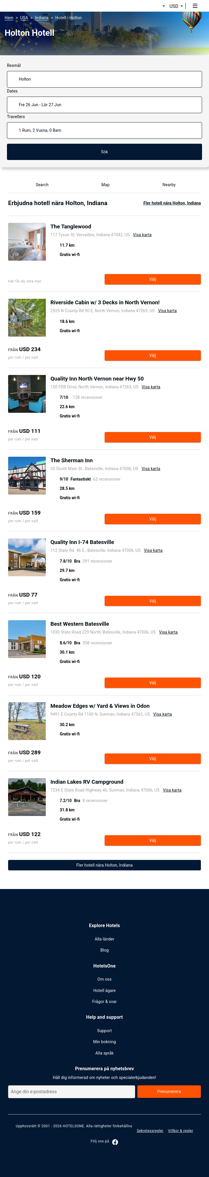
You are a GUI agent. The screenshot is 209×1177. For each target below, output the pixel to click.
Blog (104, 950)
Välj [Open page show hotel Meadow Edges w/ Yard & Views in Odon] (152, 758)
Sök (104, 152)
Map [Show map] (102, 184)
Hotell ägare (104, 990)
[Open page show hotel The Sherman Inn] (105, 461)
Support (104, 1030)
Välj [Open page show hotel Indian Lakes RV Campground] (152, 840)
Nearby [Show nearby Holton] (166, 184)
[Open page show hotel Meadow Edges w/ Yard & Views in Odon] (111, 706)
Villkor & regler (180, 1131)
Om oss (104, 979)
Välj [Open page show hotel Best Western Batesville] (152, 682)
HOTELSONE (73, 1126)
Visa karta (142, 234)
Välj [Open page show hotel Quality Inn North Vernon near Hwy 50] (152, 437)
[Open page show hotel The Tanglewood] (101, 227)
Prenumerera (169, 1091)
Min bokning (104, 1041)
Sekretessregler (150, 1131)
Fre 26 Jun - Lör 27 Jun (40, 104)
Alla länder (105, 939)
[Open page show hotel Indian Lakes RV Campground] (115, 782)
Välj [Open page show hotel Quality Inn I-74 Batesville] (152, 601)
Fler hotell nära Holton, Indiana (172, 203)
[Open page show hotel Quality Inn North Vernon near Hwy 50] (105, 379)
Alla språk (104, 1053)
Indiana (41, 17)
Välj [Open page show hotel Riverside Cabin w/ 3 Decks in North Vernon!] (152, 355)
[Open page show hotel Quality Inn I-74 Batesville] (106, 542)
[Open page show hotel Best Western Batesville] (114, 624)
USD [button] (174, 6)
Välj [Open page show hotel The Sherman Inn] (152, 519)
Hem (9, 17)
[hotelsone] (26, 6)
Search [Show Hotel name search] (38, 184)
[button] (156, 6)
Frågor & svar (104, 1001)
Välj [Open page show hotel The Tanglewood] (152, 279)
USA (24, 17)
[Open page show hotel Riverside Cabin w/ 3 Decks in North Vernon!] (114, 303)
